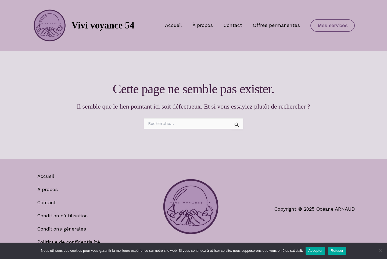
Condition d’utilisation (63, 215)
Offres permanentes (276, 25)
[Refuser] (380, 250)
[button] (332, 25)
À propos (204, 25)
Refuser (337, 251)
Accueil (176, 25)
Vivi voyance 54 (102, 25)
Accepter (315, 251)
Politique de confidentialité (69, 241)
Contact (233, 25)
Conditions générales (62, 228)
